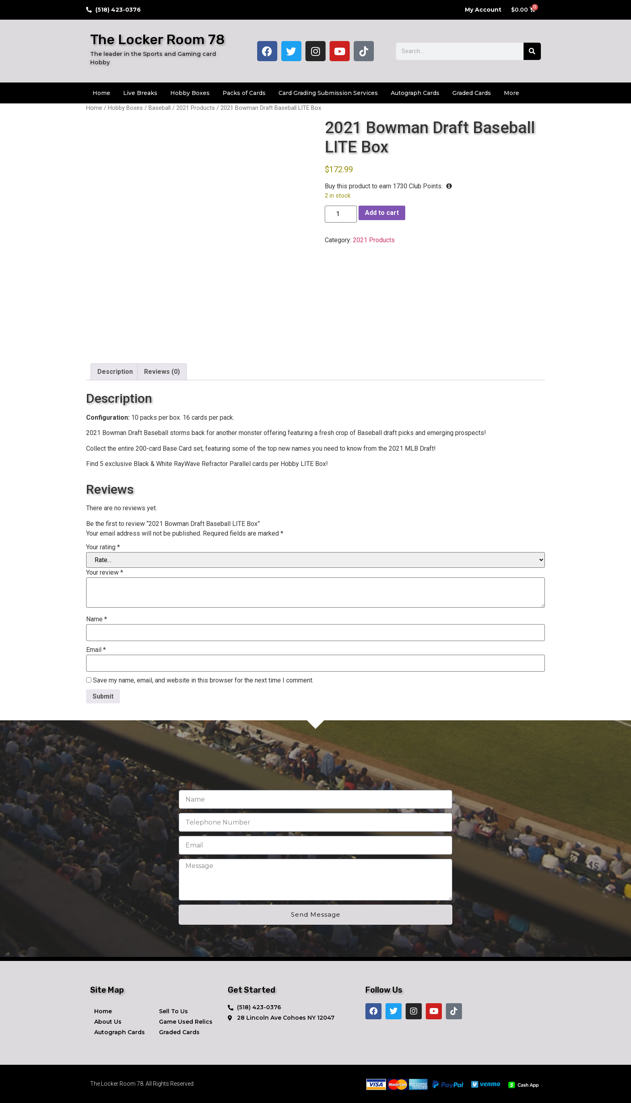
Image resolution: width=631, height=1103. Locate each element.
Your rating (103, 547)
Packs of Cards (244, 93)
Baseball (159, 107)
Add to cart (382, 212)
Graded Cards (471, 93)
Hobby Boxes (190, 93)
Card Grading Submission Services (328, 93)
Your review (104, 572)
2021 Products (195, 107)
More (511, 93)
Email (96, 650)
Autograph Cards (415, 93)
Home (101, 93)
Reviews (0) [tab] (162, 371)
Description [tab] (115, 371)
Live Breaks (140, 93)
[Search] (532, 51)
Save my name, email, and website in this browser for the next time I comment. (203, 680)
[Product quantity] (341, 214)
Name (96, 619)
